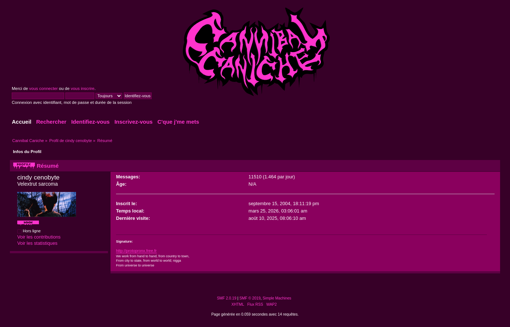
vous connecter (43, 88)
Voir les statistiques (37, 243)
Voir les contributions (39, 237)
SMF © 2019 (250, 298)
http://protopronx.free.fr (136, 250)
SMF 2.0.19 (226, 298)
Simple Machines (277, 298)
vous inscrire (83, 88)
